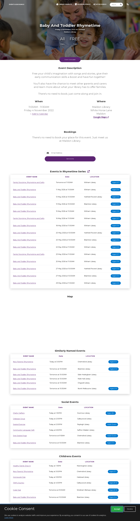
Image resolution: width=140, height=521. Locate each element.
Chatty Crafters (18, 413)
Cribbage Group (19, 419)
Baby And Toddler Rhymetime (24, 204)
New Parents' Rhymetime (23, 362)
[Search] (114, 5)
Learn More (8, 518)
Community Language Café (23, 430)
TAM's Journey (18, 483)
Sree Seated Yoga (20, 436)
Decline (130, 509)
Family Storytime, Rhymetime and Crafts (28, 182)
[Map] (70, 322)
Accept (117, 509)
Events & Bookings (16, 4)
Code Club (17, 490)
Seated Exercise (19, 424)
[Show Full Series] (88, 171)
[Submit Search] (121, 5)
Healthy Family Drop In (22, 466)
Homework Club (19, 477)
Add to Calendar (39, 114)
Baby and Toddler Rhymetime (24, 190)
